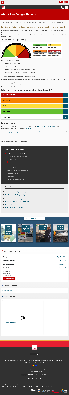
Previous (22, 375)
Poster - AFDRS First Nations (17, 199)
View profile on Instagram (10, 322)
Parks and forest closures (12, 205)
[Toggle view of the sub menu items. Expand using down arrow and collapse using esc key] (5, 153)
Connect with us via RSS (44, 378)
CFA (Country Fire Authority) (9, 290)
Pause (24, 375)
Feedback (35, 386)
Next (26, 375)
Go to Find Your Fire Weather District (8, 233)
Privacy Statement (11, 386)
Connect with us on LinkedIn (40, 378)
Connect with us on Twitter (36, 378)
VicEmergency (49, 386)
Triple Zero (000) (61, 257)
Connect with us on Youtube (29, 378)
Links (40, 386)
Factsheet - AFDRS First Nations (17, 202)
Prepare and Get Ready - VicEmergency (12, 133)
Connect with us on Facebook (25, 378)
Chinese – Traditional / (36, 375)
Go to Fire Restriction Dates (25, 233)
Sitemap (43, 386)
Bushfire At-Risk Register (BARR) (14, 208)
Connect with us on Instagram (32, 378)
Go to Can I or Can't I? (43, 233)
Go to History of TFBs (60, 233)
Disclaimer (3, 386)
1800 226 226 (62, 260)
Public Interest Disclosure (22, 386)
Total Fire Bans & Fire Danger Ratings (46, 126)
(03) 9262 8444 (62, 268)
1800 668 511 (62, 264)
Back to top (35, 354)
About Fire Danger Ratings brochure (19, 192)
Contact (30, 386)
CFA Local (28, 128)
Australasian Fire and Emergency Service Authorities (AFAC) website (43, 131)
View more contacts (9, 278)
